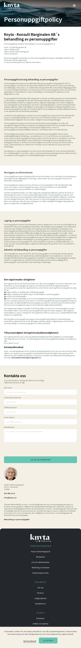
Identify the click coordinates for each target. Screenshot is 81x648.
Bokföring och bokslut (40, 567)
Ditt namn (8, 387)
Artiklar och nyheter (40, 623)
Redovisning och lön (41, 573)
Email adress (9, 417)
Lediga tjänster (41, 598)
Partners (40, 593)
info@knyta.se (10, 497)
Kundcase (40, 618)
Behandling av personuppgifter (17, 519)
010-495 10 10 (9, 493)
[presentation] (24, 450)
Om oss (40, 587)
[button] (74, 5)
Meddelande (9, 427)
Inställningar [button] (29, 641)
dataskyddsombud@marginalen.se (26, 357)
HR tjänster (40, 557)
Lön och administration (40, 562)
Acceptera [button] (48, 640)
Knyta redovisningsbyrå (40, 551)
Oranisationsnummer (12, 397)
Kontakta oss (40, 603)
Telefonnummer (10, 407)
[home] (12, 5)
